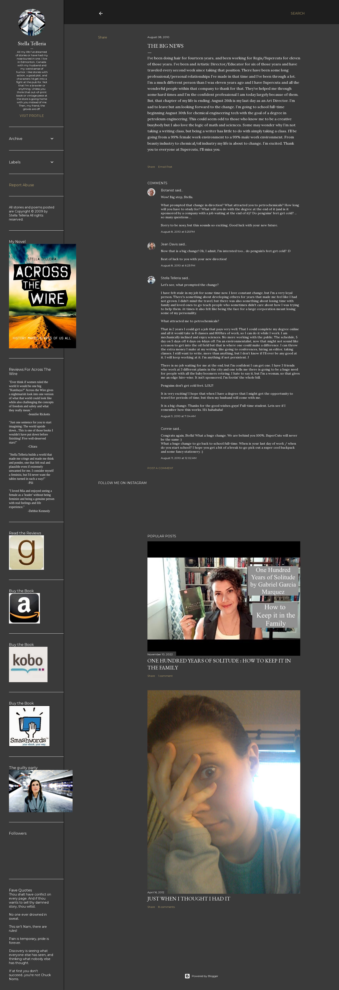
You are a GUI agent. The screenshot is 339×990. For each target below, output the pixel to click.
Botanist (167, 190)
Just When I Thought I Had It (188, 898)
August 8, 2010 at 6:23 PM (178, 265)
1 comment (165, 675)
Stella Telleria (171, 278)
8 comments (166, 907)
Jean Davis (169, 244)
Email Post (165, 166)
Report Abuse (21, 185)
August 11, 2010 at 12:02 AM (178, 458)
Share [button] (102, 37)
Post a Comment (160, 468)
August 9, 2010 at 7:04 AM (178, 416)
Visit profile (32, 116)
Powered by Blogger (201, 976)
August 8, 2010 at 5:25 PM (178, 231)
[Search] (298, 13)
